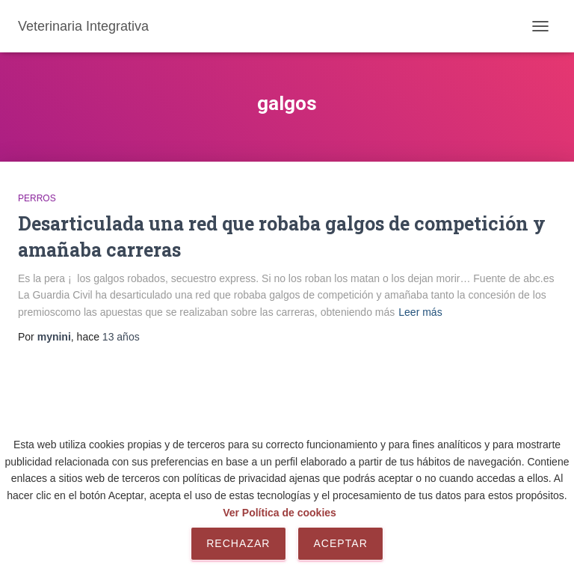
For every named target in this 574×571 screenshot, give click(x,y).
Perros (37, 198)
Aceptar (340, 543)
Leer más (420, 312)
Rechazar (238, 543)
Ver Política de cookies (279, 513)
